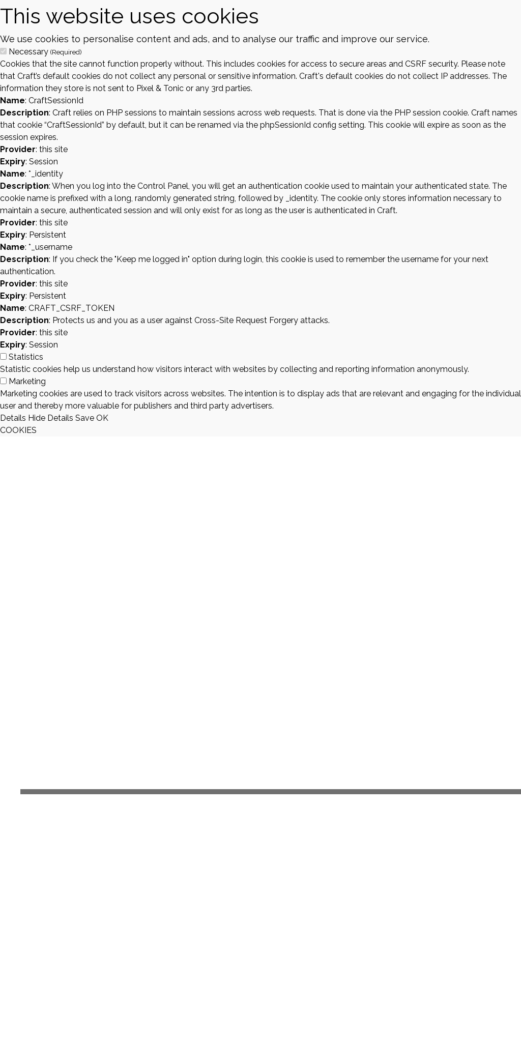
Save (84, 418)
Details (13, 418)
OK (102, 418)
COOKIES (18, 430)
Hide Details (50, 418)
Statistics (26, 357)
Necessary (45, 51)
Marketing (27, 381)
